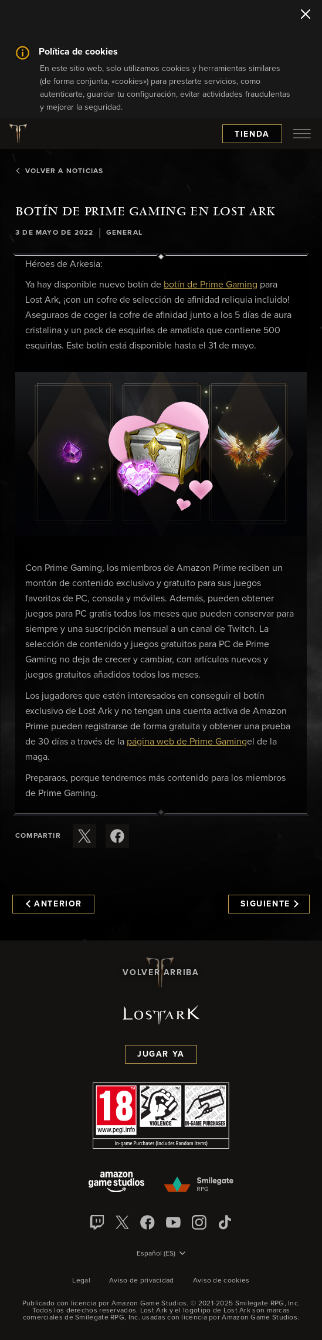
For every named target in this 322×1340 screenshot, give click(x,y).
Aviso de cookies (221, 1280)
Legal (81, 1280)
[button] (161, 454)
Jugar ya (161, 1054)
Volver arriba (161, 972)
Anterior (54, 904)
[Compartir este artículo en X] (84, 836)
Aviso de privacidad (141, 1280)
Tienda (252, 134)
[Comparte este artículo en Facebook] (117, 836)
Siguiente (269, 904)
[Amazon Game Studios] (116, 1183)
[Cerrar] (305, 15)
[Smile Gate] (198, 1185)
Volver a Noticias (59, 171)
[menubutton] (302, 133)
